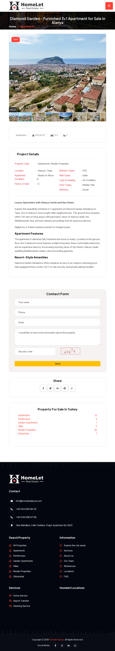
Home (12, 26)
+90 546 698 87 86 (26, 517)
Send (57, 363)
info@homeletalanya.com (29, 501)
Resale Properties (57, 430)
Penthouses (57, 419)
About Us (68, 555)
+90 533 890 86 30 (26, 509)
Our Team (69, 561)
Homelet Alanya (56, 639)
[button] (103, 36)
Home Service (20, 595)
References (70, 566)
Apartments (27, 26)
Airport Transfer (21, 600)
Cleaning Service (21, 606)
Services (68, 550)
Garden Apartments (57, 422)
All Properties (20, 545)
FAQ (66, 576)
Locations (69, 571)
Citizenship (57, 433)
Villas (57, 426)
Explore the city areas (75, 545)
